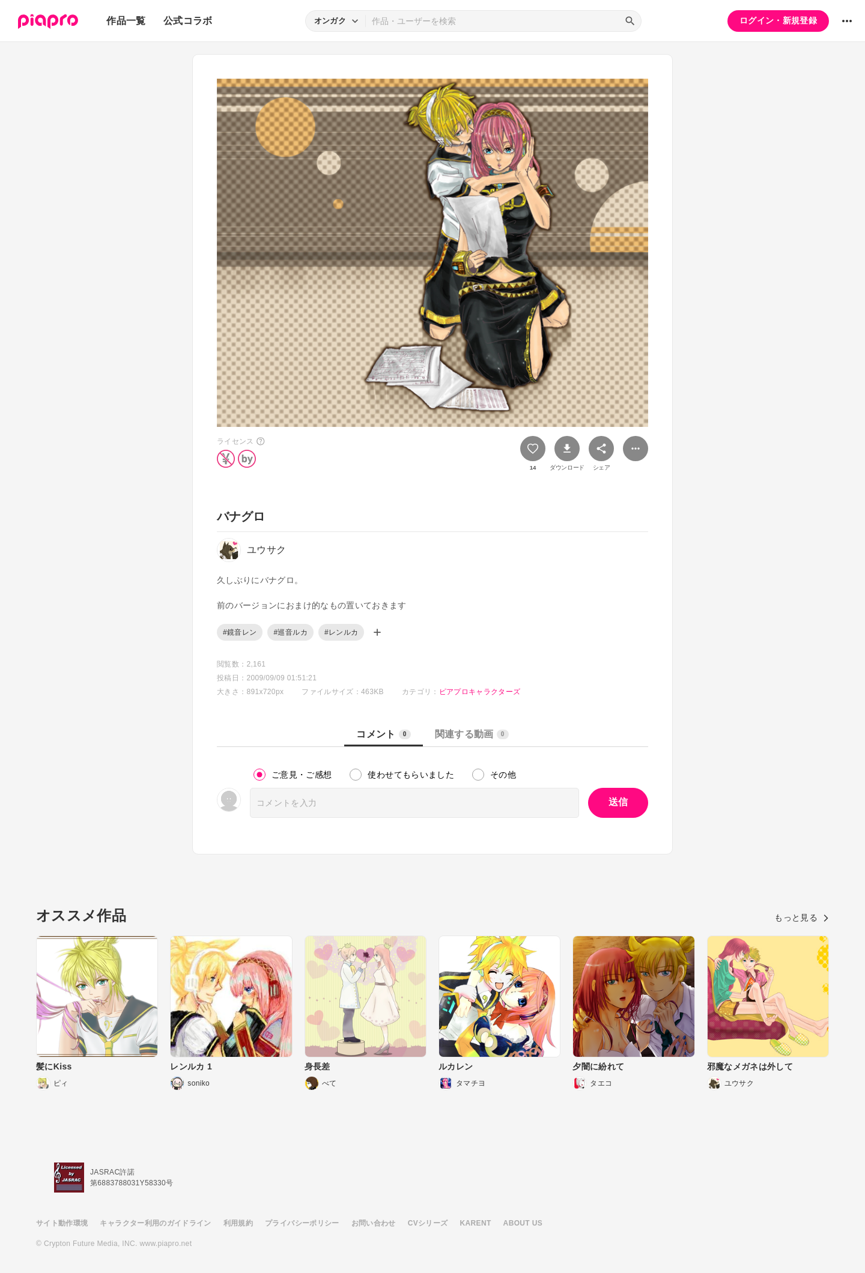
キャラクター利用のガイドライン (155, 1223)
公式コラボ (188, 21)
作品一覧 (125, 21)
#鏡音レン (239, 632)
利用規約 (238, 1223)
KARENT (475, 1223)
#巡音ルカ (290, 632)
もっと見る (801, 917)
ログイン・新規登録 (778, 20)
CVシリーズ (428, 1223)
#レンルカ (341, 632)
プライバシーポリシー (302, 1223)
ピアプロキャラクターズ (480, 692)
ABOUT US (522, 1223)
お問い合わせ (373, 1223)
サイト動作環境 (62, 1223)
